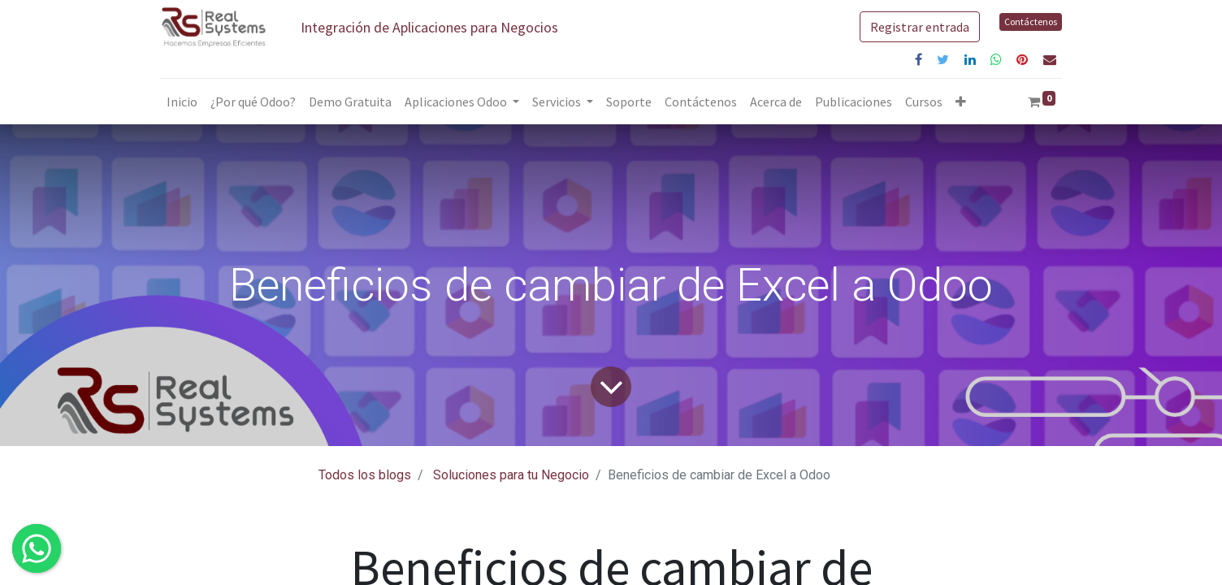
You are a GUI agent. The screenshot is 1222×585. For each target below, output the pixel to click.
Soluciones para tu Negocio (511, 475)
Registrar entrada (919, 27)
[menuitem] (182, 101)
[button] (961, 101)
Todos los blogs (364, 475)
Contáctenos (1030, 21)
